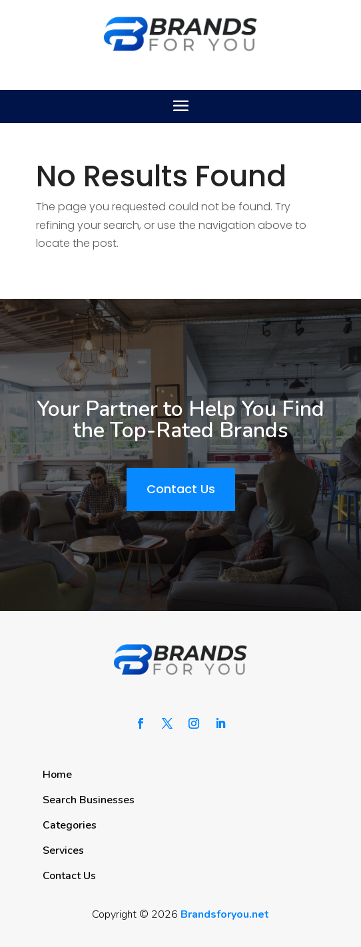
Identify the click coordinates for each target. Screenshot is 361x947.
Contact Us (181, 488)
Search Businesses (89, 800)
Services (63, 850)
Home (57, 774)
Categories (70, 825)
